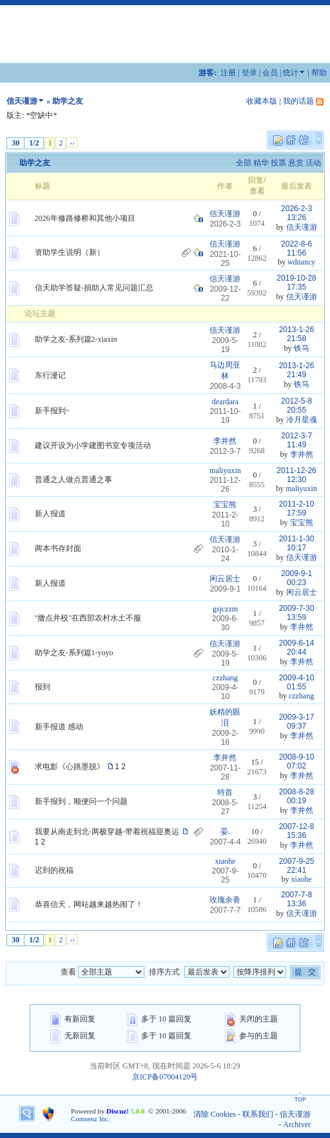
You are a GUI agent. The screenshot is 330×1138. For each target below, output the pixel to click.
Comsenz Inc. (90, 1119)
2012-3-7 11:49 (296, 440)
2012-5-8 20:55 (296, 405)
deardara (225, 401)
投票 (278, 162)
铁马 (301, 348)
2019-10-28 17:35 (296, 283)
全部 (243, 162)
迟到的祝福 (54, 870)
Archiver (297, 1124)
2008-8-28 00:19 (297, 796)
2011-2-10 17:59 (297, 508)
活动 (313, 162)
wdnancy (301, 261)
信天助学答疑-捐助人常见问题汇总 (94, 287)
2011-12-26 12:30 (296, 475)
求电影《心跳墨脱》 (69, 766)
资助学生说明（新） (69, 252)
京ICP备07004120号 (165, 1076)
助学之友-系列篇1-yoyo (74, 652)
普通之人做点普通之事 (73, 479)
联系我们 (257, 1114)
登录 (249, 72)
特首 (225, 792)
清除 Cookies (214, 1114)
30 (15, 142)
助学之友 (34, 162)
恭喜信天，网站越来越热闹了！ (89, 904)
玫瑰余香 (224, 899)
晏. (225, 831)
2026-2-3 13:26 (296, 213)
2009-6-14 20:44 (297, 648)
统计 (290, 72)
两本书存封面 (58, 548)
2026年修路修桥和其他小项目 (85, 218)
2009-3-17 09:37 (297, 722)
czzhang (225, 677)
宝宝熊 (225, 504)
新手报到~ (52, 410)
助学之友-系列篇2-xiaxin (76, 339)
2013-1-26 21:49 (297, 370)
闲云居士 (224, 578)
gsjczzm (225, 608)
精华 (261, 162)
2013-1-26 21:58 (297, 334)
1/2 (34, 142)
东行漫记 (50, 375)
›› (72, 142)
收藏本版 (261, 101)
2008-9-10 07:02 (297, 761)
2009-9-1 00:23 (296, 578)
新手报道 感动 (59, 726)
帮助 (319, 72)
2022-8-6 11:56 (296, 248)
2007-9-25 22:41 (297, 866)
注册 (228, 72)
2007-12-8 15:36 (297, 831)
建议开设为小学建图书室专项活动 (93, 445)
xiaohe (225, 861)
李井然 (225, 440)
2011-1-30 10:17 (297, 543)
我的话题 (298, 101)
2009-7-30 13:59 (297, 613)
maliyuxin (225, 470)
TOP (300, 1099)
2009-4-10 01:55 (297, 682)
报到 (42, 686)
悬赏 (296, 162)
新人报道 (50, 513)
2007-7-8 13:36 (296, 899)
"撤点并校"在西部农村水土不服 (88, 617)
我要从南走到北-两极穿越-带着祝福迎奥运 (107, 831)
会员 (270, 72)
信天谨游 (21, 101)
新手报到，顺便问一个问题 (81, 801)
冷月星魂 (301, 419)
